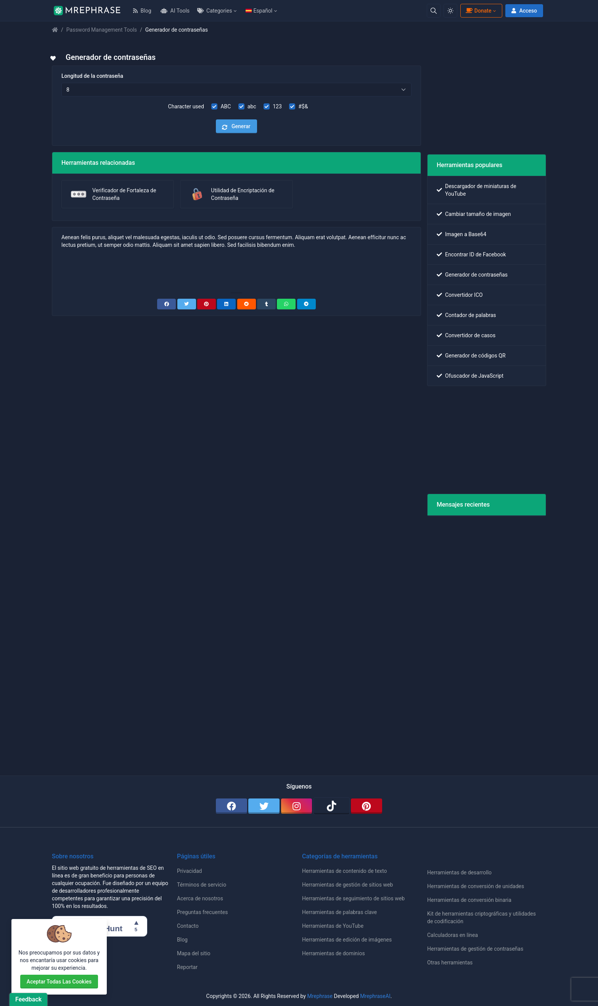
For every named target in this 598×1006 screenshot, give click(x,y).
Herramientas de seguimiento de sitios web (353, 898)
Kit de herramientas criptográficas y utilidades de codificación (481, 917)
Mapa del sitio (194, 953)
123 (277, 106)
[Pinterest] (206, 304)
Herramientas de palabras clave (339, 912)
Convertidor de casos (470, 335)
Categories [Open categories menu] (214, 11)
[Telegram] (306, 304)
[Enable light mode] (450, 11)
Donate (478, 11)
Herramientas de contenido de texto (344, 871)
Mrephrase (320, 996)
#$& (303, 106)
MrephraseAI (375, 996)
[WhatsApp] (286, 304)
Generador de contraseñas (476, 275)
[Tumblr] (266, 304)
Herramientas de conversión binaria (469, 900)
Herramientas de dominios (333, 953)
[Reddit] (246, 304)
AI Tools (175, 11)
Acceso (523, 11)
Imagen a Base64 (465, 234)
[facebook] (231, 806)
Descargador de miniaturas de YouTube (480, 190)
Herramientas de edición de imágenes (347, 940)
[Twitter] (186, 304)
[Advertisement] (236, 270)
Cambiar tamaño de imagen (478, 214)
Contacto (188, 926)
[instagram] (296, 806)
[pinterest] (366, 806)
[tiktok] (331, 806)
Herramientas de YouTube (332, 926)
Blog (142, 11)
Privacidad (189, 871)
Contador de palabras (470, 315)
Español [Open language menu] (259, 11)
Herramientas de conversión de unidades (475, 886)
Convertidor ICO (464, 295)
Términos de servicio (201, 885)
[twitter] (264, 806)
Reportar (187, 967)
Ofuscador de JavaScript (474, 376)
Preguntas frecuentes (202, 912)
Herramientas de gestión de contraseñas (475, 949)
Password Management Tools (101, 30)
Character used (186, 106)
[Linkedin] (226, 304)
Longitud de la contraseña (92, 76)
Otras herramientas (450, 962)
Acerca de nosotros (200, 898)
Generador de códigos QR (475, 356)
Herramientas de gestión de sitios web (347, 885)
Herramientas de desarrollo (459, 872)
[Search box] (433, 11)
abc (252, 106)
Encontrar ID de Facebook (475, 254)
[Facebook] (166, 304)
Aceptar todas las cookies (59, 982)
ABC (225, 106)
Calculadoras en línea (452, 935)
